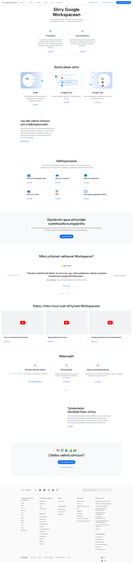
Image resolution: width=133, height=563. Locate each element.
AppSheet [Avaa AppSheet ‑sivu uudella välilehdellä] (60, 514)
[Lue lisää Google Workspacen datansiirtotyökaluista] (35, 373)
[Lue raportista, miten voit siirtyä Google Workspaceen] (66, 373)
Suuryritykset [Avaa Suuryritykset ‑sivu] (43, 521)
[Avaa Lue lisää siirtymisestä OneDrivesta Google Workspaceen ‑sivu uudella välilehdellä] (58, 183)
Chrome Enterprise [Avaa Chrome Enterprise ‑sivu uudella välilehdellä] (100, 542)
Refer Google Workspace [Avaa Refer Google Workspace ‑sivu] (83, 521)
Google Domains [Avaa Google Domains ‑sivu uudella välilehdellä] (99, 539)
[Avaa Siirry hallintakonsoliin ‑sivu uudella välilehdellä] (93, 2)
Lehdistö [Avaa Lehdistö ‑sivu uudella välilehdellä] (97, 529)
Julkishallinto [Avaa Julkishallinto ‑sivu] (43, 536)
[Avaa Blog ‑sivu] (28, 490)
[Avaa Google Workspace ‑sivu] (9, 3)
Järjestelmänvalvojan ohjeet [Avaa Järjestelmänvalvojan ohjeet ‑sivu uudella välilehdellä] (102, 501)
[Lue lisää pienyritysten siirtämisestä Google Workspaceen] (50, 41)
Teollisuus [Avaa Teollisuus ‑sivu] (42, 526)
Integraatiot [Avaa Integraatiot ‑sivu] (80, 516)
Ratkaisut (22, 2)
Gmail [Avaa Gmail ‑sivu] (22, 503)
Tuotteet (30, 2)
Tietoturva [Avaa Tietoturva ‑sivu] (79, 503)
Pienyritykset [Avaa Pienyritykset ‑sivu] (43, 519)
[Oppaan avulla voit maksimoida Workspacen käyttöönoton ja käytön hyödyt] (97, 373)
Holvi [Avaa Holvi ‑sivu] (41, 506)
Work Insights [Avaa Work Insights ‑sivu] (43, 508)
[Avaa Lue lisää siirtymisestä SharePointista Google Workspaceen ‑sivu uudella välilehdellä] (86, 183)
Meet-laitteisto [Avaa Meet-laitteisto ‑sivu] (62, 509)
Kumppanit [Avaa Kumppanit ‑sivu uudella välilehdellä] (79, 511)
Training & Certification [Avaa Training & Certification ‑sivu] (82, 518)
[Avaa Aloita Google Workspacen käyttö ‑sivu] (123, 2)
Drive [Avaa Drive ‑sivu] (22, 513)
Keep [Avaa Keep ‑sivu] (22, 528)
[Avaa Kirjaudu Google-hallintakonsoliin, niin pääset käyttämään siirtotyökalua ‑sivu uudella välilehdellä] (24, 141)
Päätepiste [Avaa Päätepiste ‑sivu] (42, 503)
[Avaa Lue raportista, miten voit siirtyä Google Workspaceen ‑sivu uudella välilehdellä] (66, 382)
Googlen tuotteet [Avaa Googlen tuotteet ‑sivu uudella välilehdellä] (60, 557)
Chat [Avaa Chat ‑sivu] (22, 508)
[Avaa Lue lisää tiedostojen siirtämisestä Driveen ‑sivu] (66, 102)
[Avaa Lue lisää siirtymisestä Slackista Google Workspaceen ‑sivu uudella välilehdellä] (58, 199)
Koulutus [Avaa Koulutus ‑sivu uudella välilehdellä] (42, 539)
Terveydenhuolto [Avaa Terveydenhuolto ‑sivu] (44, 534)
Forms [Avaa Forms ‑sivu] (22, 523)
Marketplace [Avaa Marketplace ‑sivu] (80, 513)
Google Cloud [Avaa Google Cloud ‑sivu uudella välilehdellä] (98, 537)
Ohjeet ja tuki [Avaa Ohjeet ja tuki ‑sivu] (99, 498)
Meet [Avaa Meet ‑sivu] (22, 505)
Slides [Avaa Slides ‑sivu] (22, 520)
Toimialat (38, 2)
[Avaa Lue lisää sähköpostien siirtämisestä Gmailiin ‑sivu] (35, 105)
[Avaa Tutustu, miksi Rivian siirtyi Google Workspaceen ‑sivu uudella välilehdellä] (66, 286)
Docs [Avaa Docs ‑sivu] (22, 515)
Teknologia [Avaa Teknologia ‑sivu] (42, 531)
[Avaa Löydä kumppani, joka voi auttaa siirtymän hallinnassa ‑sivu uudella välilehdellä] (66, 236)
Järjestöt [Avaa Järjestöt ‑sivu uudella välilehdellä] (42, 541)
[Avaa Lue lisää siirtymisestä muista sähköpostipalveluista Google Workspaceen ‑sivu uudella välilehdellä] (86, 199)
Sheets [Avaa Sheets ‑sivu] (22, 518)
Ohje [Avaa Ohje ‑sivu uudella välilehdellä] (68, 557)
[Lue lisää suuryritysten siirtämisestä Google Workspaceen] (82, 41)
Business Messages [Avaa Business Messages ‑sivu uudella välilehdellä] (100, 549)
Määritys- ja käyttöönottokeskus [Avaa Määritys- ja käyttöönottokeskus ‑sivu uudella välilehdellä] (103, 503)
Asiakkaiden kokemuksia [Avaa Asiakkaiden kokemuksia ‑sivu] (83, 506)
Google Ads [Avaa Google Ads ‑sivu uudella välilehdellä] (98, 547)
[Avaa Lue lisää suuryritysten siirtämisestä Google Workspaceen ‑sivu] (82, 51)
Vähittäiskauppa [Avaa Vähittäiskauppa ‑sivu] (44, 524)
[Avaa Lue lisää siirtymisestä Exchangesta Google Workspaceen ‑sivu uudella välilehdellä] (29, 183)
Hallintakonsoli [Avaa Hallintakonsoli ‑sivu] (43, 501)
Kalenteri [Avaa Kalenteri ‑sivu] (23, 510)
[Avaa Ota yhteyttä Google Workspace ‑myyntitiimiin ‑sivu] (107, 2)
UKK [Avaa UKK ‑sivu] (78, 508)
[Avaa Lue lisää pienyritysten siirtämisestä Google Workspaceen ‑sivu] (50, 51)
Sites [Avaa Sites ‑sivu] (22, 525)
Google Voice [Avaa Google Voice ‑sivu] (61, 511)
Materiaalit (59, 2)
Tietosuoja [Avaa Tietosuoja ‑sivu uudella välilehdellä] (33, 557)
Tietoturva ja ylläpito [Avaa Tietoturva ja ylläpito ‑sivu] (46, 498)
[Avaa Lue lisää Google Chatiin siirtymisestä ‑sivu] (97, 102)
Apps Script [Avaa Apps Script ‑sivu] (24, 530)
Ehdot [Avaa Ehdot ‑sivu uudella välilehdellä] (39, 557)
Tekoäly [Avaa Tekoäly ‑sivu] (45, 2)
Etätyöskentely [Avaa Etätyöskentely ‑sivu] (80, 501)
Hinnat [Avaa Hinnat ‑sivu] (52, 2)
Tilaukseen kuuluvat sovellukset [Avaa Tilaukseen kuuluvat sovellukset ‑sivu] (27, 499)
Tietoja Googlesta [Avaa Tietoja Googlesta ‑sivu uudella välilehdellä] (48, 557)
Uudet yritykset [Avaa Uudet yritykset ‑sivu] (43, 516)
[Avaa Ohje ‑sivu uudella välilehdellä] (103, 557)
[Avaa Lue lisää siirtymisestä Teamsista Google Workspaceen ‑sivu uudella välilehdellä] (29, 199)
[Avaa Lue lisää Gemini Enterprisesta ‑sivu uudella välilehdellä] (70, 426)
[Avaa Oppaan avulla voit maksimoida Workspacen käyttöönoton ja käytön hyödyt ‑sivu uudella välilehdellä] (98, 382)
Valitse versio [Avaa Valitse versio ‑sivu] (61, 501)
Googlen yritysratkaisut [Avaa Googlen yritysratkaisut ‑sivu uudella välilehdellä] (101, 544)
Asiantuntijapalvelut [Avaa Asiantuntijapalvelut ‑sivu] (45, 529)
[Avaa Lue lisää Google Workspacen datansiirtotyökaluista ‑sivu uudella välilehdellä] (35, 382)
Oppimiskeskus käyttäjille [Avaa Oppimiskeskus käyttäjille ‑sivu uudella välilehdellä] (101, 506)
